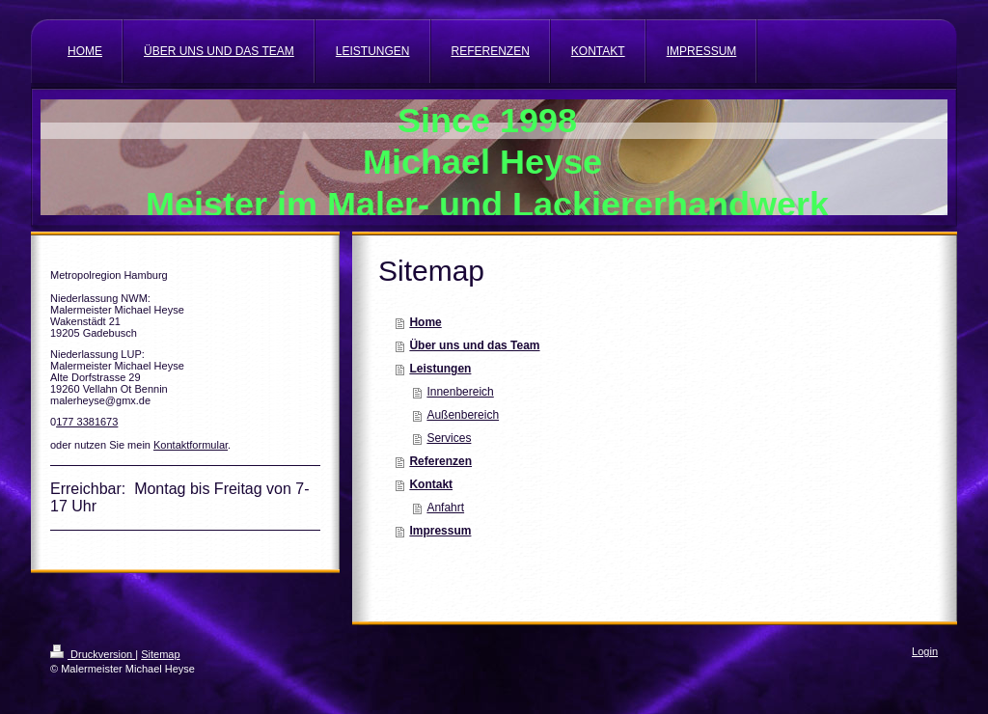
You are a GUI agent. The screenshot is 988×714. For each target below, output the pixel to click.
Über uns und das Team (474, 345)
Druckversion (92, 654)
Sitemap (160, 654)
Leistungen (440, 368)
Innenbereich (459, 391)
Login (925, 651)
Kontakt (431, 484)
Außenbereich (462, 415)
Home (425, 322)
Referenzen (440, 461)
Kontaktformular (190, 445)
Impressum (440, 530)
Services (448, 438)
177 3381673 (87, 421)
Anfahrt (445, 507)
